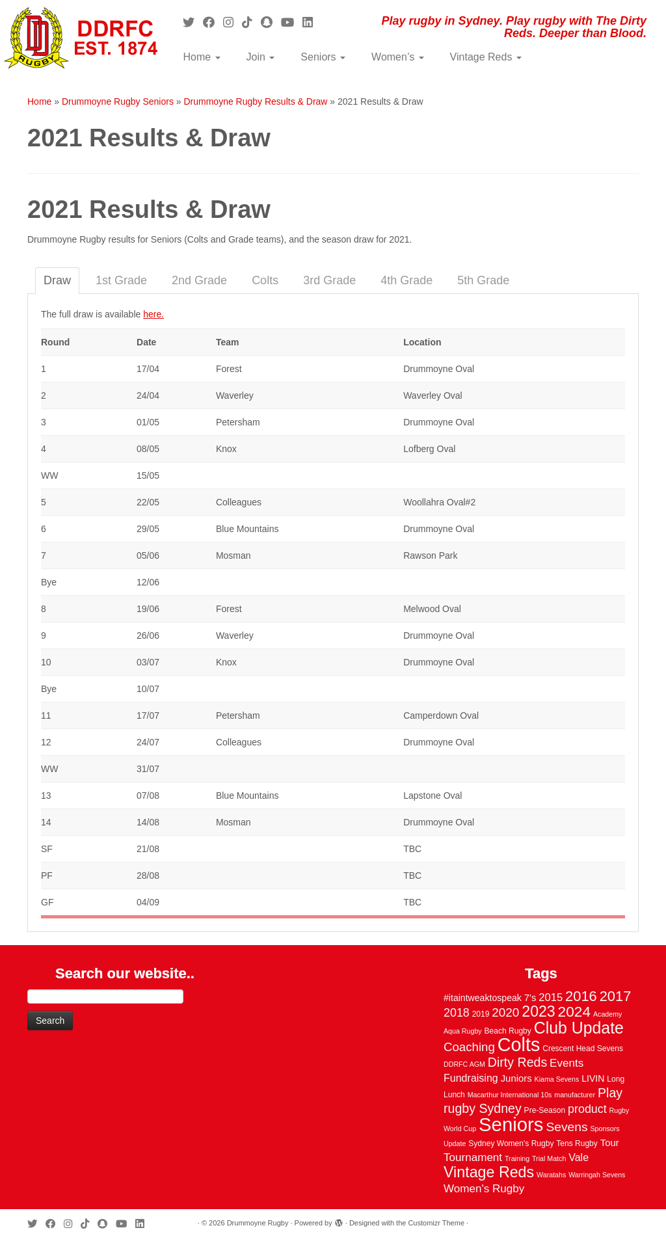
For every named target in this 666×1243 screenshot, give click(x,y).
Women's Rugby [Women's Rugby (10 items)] (484, 1189)
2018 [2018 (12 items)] (457, 1012)
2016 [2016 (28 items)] (581, 996)
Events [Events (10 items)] (566, 1063)
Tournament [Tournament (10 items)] (473, 1157)
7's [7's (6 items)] (530, 998)
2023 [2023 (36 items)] (538, 1011)
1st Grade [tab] (121, 280)
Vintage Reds (486, 56)
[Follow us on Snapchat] (271, 22)
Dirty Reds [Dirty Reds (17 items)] (517, 1062)
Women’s (397, 56)
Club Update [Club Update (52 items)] (579, 1028)
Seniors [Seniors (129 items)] (511, 1124)
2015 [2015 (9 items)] (551, 997)
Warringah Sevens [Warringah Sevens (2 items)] (596, 1175)
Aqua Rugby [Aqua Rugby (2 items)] (463, 1031)
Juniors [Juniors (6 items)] (516, 1078)
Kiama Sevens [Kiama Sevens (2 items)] (557, 1079)
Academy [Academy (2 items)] (607, 1014)
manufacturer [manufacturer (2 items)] (574, 1095)
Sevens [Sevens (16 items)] (566, 1127)
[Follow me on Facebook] (213, 22)
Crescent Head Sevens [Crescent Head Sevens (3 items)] (582, 1048)
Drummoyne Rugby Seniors (118, 101)
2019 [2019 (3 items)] (481, 1014)
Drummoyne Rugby (258, 1223)
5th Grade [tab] (483, 280)
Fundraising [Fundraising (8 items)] (471, 1078)
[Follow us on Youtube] (291, 22)
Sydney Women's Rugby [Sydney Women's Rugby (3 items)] (510, 1143)
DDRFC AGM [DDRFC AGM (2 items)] (464, 1064)
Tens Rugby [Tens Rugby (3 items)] (577, 1143)
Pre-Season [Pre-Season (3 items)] (545, 1110)
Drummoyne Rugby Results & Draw (255, 101)
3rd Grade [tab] (329, 280)
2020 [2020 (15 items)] (505, 1012)
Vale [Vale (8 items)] (578, 1157)
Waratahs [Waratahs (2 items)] (551, 1175)
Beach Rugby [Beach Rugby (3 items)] (508, 1031)
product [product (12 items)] (587, 1109)
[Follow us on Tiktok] (251, 22)
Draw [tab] (57, 280)
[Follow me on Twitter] (193, 22)
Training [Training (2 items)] (517, 1158)
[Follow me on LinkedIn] (311, 22)
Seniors (322, 56)
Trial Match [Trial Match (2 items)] (549, 1158)
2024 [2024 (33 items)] (574, 1011)
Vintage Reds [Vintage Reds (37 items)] (489, 1172)
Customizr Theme (436, 1223)
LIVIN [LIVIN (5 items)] (592, 1078)
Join (260, 56)
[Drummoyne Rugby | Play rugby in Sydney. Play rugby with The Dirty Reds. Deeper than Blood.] (78, 39)
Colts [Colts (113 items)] (519, 1044)
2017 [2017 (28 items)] (616, 996)
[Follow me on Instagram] (232, 22)
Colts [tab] (265, 280)
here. (153, 314)
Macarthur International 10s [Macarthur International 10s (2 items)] (510, 1095)
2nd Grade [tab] (199, 280)
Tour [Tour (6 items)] (609, 1143)
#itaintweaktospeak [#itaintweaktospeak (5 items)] (483, 998)
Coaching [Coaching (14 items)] (469, 1047)
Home (201, 56)
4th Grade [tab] (406, 280)
